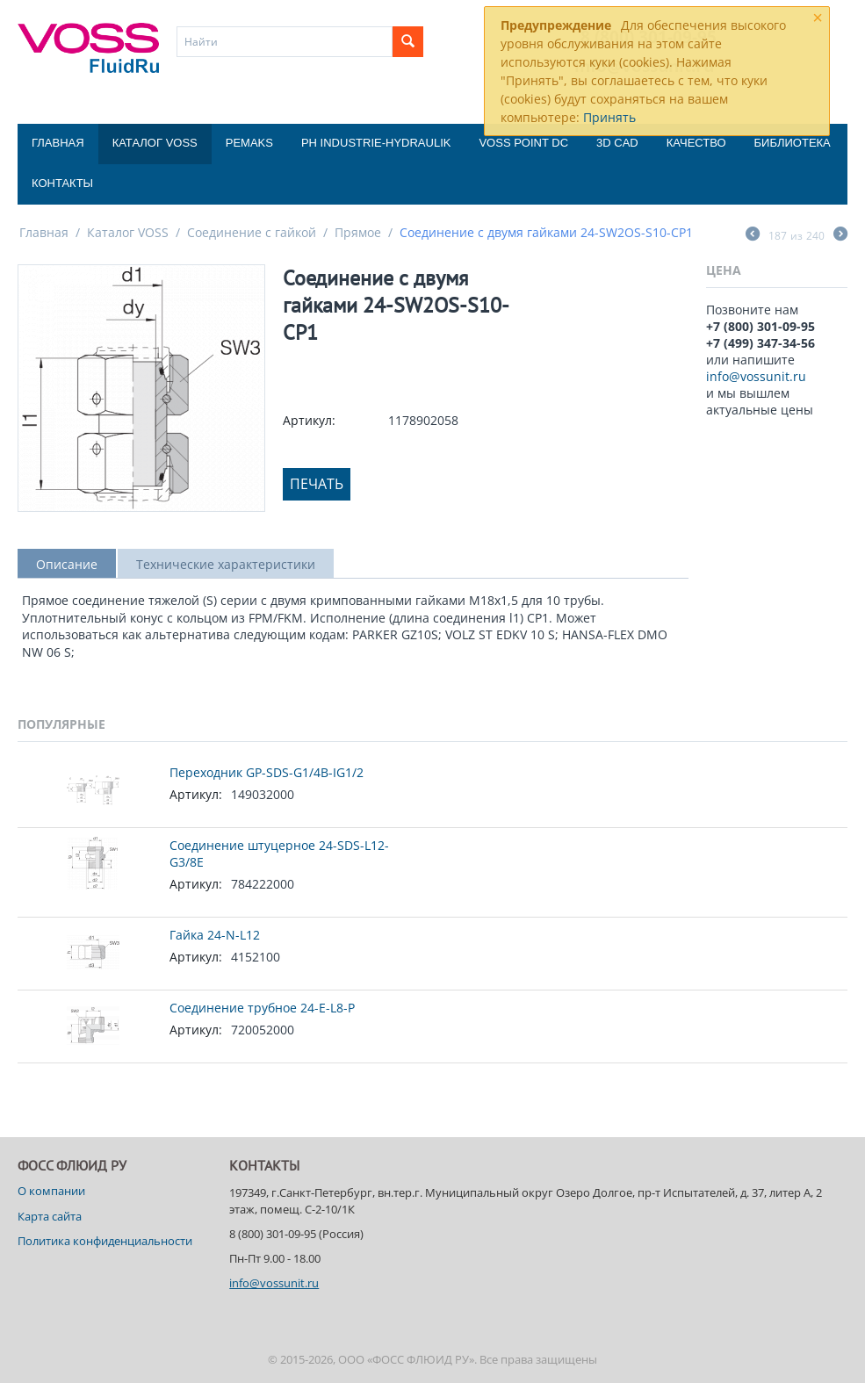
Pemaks (249, 142)
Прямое (358, 232)
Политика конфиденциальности (105, 1241)
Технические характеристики (225, 564)
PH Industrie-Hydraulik (376, 142)
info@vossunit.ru (756, 376)
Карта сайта (50, 1216)
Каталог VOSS (155, 142)
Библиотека (792, 142)
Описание (66, 564)
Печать (316, 483)
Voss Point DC (523, 142)
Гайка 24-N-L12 (214, 934)
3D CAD (617, 142)
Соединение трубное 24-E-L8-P (262, 1007)
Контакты (62, 183)
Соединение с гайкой (251, 232)
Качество (696, 142)
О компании (51, 1191)
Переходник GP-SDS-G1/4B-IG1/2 (266, 772)
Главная (58, 142)
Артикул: (309, 420)
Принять (609, 117)
